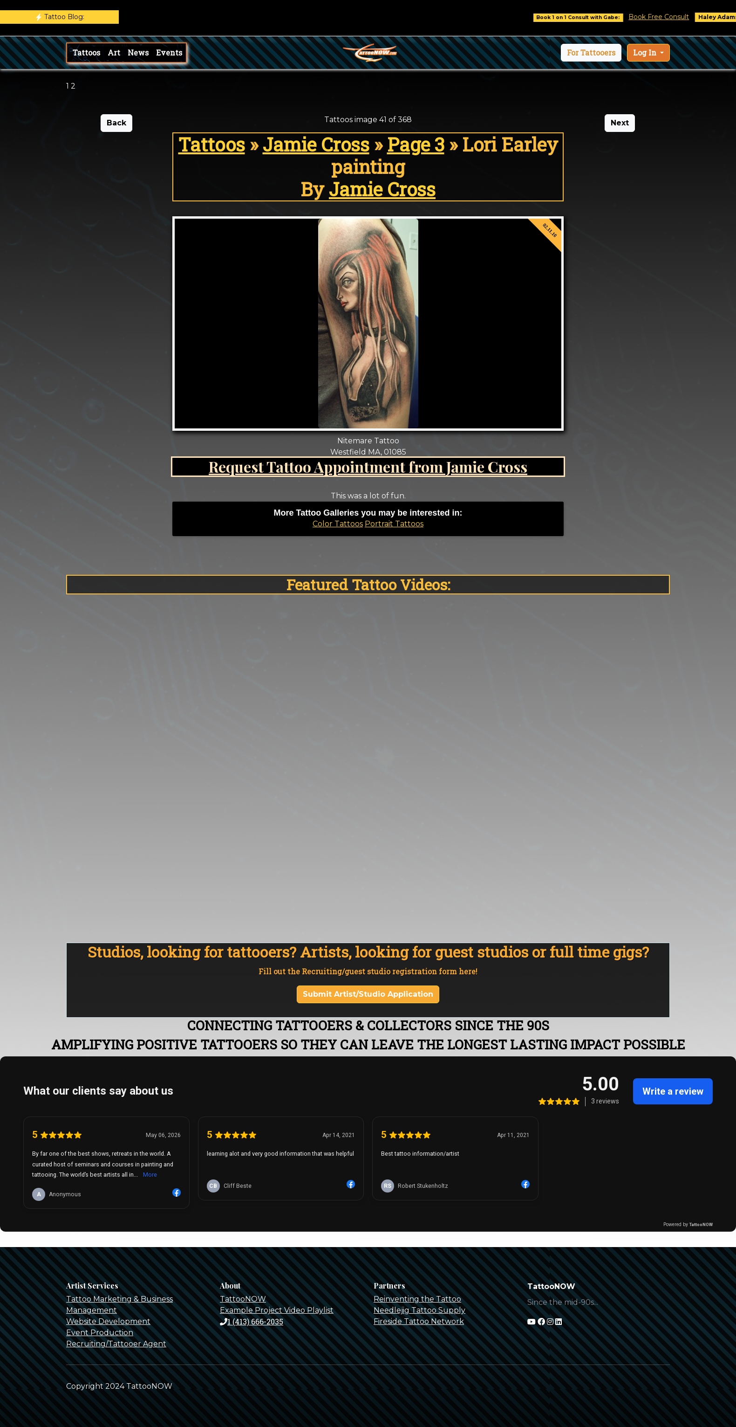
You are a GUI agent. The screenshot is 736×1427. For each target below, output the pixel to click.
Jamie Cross (316, 144)
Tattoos (86, 52)
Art (114, 52)
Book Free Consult (669, 17)
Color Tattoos (338, 523)
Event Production (99, 1332)
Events (169, 52)
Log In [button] (645, 52)
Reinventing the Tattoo (417, 1299)
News (138, 52)
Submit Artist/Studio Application (368, 994)
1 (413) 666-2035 (251, 1321)
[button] (591, 53)
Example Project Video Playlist (277, 1310)
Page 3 (415, 144)
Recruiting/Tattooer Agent (116, 1343)
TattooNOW (243, 1299)
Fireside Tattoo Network (419, 1321)
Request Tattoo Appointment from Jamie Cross (368, 466)
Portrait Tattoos (394, 523)
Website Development (108, 1321)
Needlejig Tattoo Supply (419, 1310)
